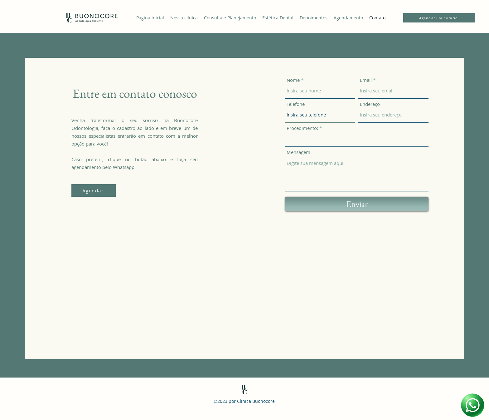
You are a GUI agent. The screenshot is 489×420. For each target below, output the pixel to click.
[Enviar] (356, 204)
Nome (293, 80)
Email (366, 80)
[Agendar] (93, 190)
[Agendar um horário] (439, 17)
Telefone (296, 104)
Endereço (370, 104)
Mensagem (298, 152)
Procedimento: (302, 128)
